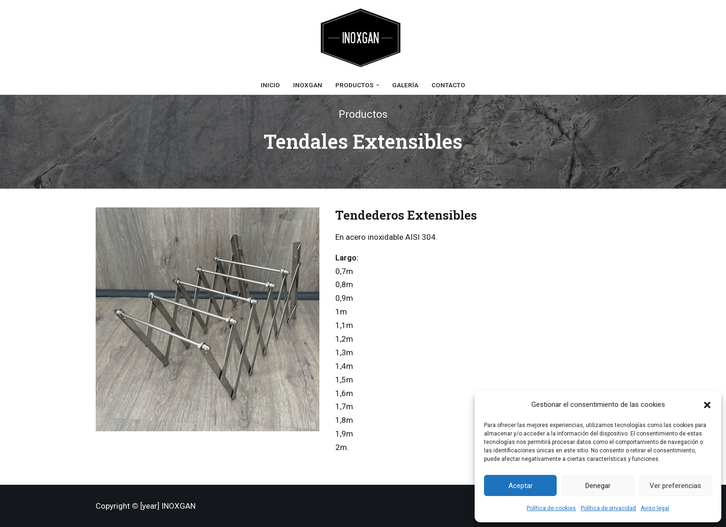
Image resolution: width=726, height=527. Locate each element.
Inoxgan (307, 85)
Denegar (598, 485)
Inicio (270, 85)
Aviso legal (655, 508)
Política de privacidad (608, 508)
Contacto (448, 85)
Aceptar (520, 485)
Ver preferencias (675, 485)
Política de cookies (551, 508)
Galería (405, 85)
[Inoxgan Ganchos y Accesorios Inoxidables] (363, 37)
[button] (707, 405)
